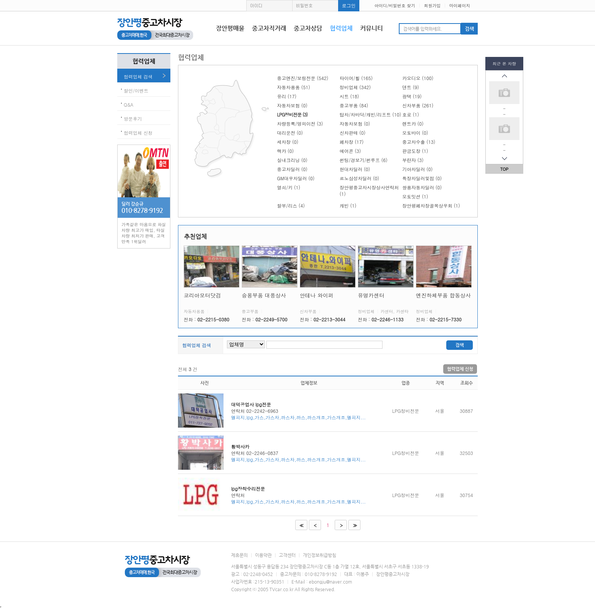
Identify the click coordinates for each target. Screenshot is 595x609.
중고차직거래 (269, 28)
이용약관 (263, 555)
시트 (349, 96)
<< (300, 525)
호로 (410, 114)
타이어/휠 (356, 78)
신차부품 (417, 105)
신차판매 (352, 132)
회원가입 (432, 5)
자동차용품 (293, 87)
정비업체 (355, 87)
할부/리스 (291, 205)
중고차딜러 (292, 169)
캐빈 (348, 205)
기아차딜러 (417, 169)
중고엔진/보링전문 (302, 78)
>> (354, 525)
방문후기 (133, 118)
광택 (412, 96)
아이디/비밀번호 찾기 (395, 5)
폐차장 (352, 141)
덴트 (410, 87)
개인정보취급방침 (319, 555)
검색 (459, 345)
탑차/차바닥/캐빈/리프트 (370, 114)
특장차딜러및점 (422, 178)
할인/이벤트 (136, 90)
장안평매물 (230, 28)
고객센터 (287, 555)
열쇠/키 (288, 187)
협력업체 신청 (138, 132)
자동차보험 (292, 105)
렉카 (285, 151)
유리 (286, 96)
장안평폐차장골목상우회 (431, 205)
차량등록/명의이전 (300, 123)
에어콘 (350, 151)
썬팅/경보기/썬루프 (363, 160)
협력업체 (341, 28)
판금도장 (415, 151)
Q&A (129, 104)
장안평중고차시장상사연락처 (369, 190)
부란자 (412, 160)
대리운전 (290, 132)
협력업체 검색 (138, 76)
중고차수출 (418, 141)
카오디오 (417, 78)
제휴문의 (239, 555)
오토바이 (415, 132)
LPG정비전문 (292, 114)
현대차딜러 (355, 169)
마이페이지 (459, 5)
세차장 (287, 141)
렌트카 (412, 123)
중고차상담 (308, 28)
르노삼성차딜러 (359, 178)
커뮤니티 (371, 28)
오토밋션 (415, 196)
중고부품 (354, 105)
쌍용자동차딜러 (422, 187)
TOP (504, 169)
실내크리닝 (292, 160)
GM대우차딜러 (296, 178)
